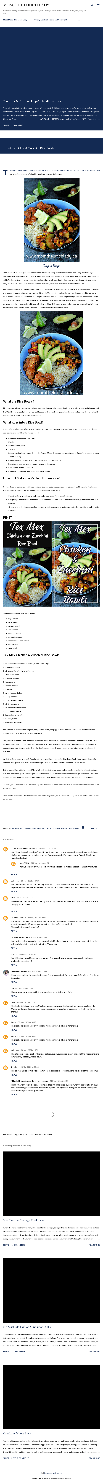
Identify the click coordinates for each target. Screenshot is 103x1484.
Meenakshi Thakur (19, 971)
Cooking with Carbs (19, 937)
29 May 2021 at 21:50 (26, 1002)
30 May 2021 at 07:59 (30, 1050)
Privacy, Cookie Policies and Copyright (50, 20)
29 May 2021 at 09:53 (30, 881)
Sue (12, 988)
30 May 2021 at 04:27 (27, 1022)
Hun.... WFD (24, 863)
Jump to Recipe (51, 266)
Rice (49, 828)
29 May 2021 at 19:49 (25, 988)
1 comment (17, 125)
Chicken (14, 828)
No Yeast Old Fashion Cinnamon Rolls (27, 1327)
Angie (13, 1022)
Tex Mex (56, 828)
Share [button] (6, 125)
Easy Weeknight (28, 828)
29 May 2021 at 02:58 (46, 848)
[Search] (92, 4)
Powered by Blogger (51, 1473)
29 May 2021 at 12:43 (39, 937)
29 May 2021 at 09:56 (26, 898)
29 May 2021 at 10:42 (37, 917)
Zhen (13, 898)
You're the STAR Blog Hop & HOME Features (32, 101)
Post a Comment (20, 1458)
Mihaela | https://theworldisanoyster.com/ (29, 1081)
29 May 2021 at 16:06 (38, 971)
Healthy (41, 828)
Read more (94, 1245)
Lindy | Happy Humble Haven (23, 848)
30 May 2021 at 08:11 (29, 1067)
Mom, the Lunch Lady (26, 5)
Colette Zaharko (18, 917)
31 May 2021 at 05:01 (59, 1081)
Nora (13, 954)
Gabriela (15, 1067)
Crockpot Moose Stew (17, 1433)
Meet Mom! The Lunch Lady (15, 20)
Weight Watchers (70, 828)
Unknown (15, 881)
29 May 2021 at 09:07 (40, 863)
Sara (13, 1002)
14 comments (18, 1245)
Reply (14, 874)
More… (77, 20)
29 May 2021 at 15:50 (26, 954)
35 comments (18, 1351)
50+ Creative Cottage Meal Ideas (23, 1220)
